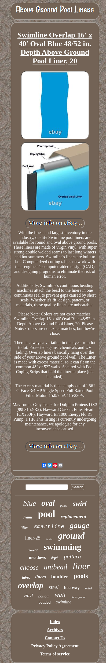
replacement (73, 516)
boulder (59, 576)
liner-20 (33, 550)
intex (26, 577)
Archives (55, 629)
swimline (63, 602)
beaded (44, 602)
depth (55, 558)
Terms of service (55, 654)
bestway (72, 587)
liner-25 (33, 538)
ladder (49, 539)
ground (71, 536)
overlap (30, 585)
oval (48, 503)
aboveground (78, 597)
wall (60, 595)
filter (24, 527)
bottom (44, 596)
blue (29, 503)
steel (54, 587)
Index (55, 621)
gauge (79, 525)
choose (29, 567)
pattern (72, 556)
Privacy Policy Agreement (55, 646)
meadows (37, 557)
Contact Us (55, 637)
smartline (49, 527)
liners (40, 576)
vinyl (28, 595)
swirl (80, 503)
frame (27, 517)
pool (46, 514)
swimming (62, 547)
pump (63, 505)
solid (88, 588)
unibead (55, 567)
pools (81, 575)
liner (81, 566)
